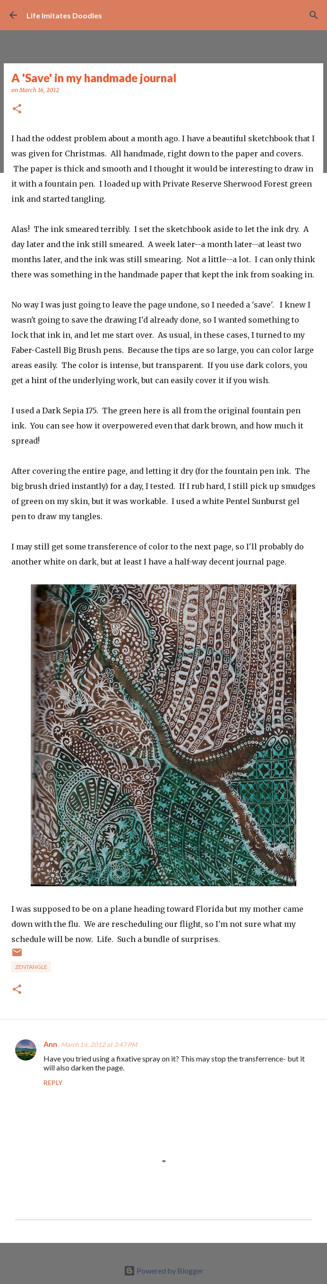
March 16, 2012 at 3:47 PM (99, 1044)
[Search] (313, 15)
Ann (50, 1043)
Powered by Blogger (164, 1270)
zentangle (31, 966)
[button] (17, 109)
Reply (52, 1083)
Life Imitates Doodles (64, 15)
